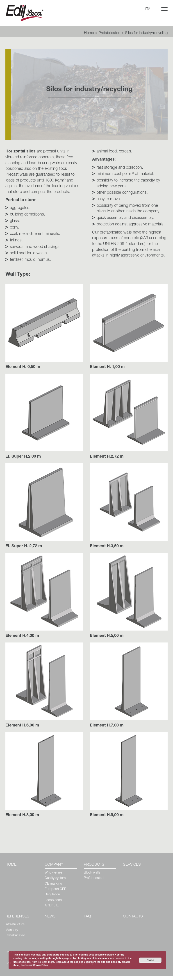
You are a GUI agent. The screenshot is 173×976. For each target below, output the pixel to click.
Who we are (53, 872)
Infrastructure (15, 924)
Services (132, 865)
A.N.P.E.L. (52, 905)
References (17, 917)
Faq (87, 917)
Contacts (133, 917)
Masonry (11, 930)
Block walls (92, 872)
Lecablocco (53, 900)
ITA (147, 9)
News (50, 917)
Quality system (55, 878)
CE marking (53, 883)
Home (89, 33)
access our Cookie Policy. (34, 965)
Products (94, 865)
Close (150, 960)
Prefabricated (109, 33)
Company (54, 865)
